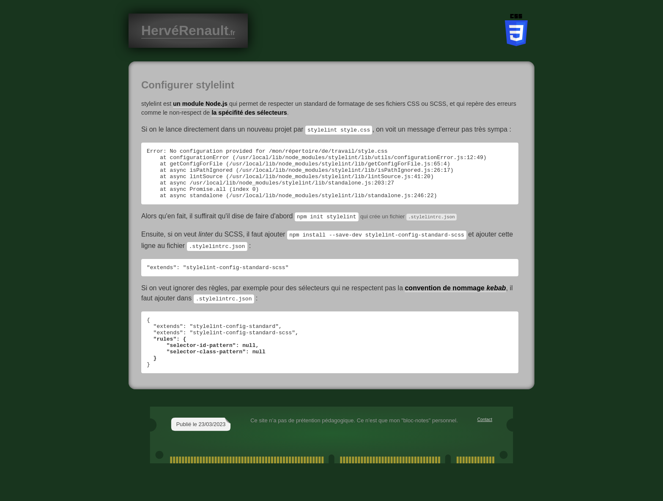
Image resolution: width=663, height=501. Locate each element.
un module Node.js (200, 103)
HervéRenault (188, 30)
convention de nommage (455, 297)
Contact (484, 439)
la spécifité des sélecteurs (249, 112)
